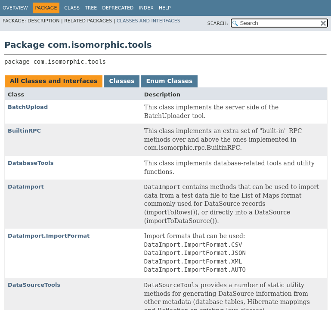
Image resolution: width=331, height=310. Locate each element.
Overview (15, 8)
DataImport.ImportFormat (49, 235)
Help (165, 8)
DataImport (26, 186)
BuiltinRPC (24, 130)
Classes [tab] (121, 81)
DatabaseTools (30, 163)
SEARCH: (217, 23)
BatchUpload (28, 107)
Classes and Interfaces (148, 21)
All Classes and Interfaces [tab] (53, 81)
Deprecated (117, 8)
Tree (91, 8)
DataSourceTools (34, 285)
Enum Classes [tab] (169, 81)
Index (146, 8)
